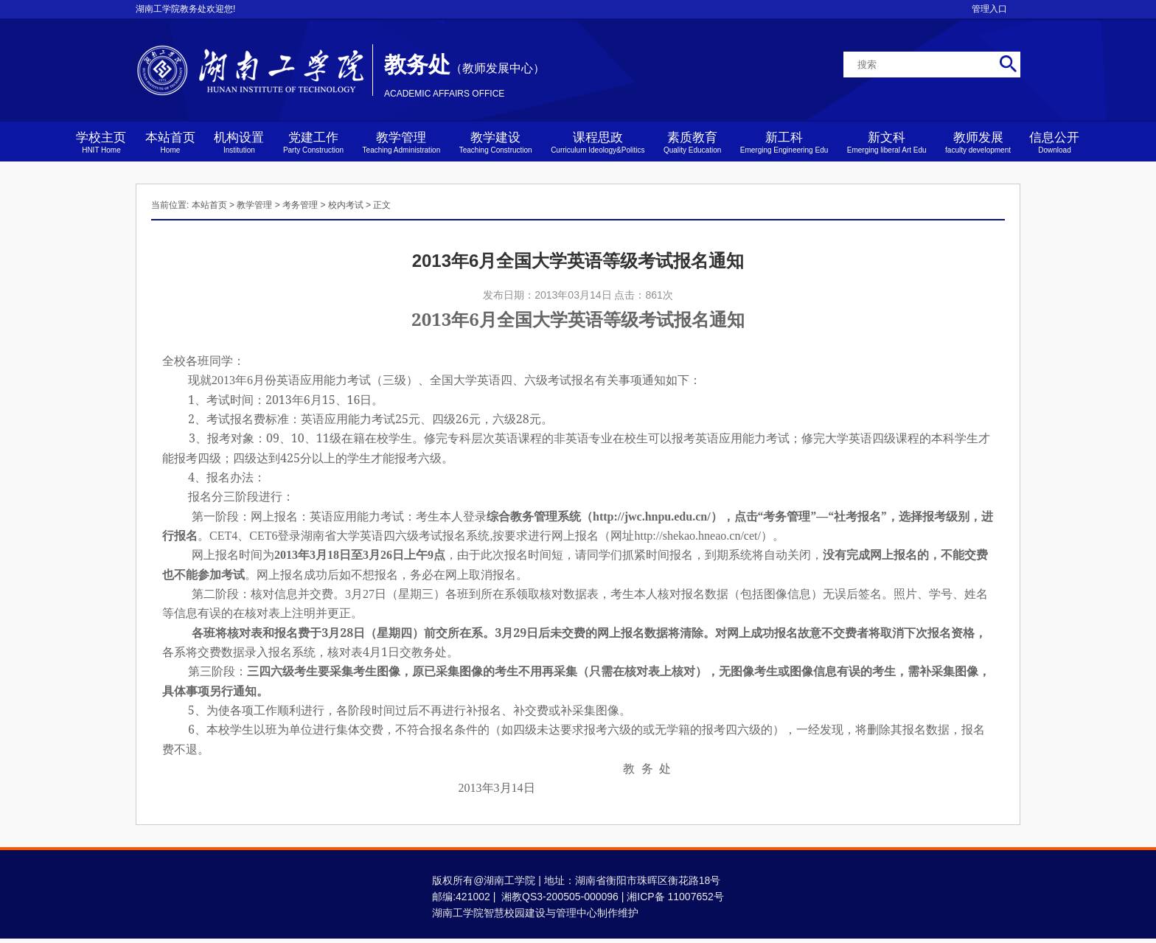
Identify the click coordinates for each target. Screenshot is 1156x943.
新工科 (784, 142)
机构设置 (239, 142)
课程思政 (597, 142)
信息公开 (1054, 142)
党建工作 (313, 142)
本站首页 (170, 142)
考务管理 (300, 205)
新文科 (887, 142)
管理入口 (989, 9)
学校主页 (101, 142)
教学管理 (402, 142)
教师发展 (978, 142)
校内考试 (345, 205)
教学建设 (495, 142)
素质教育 (692, 142)
